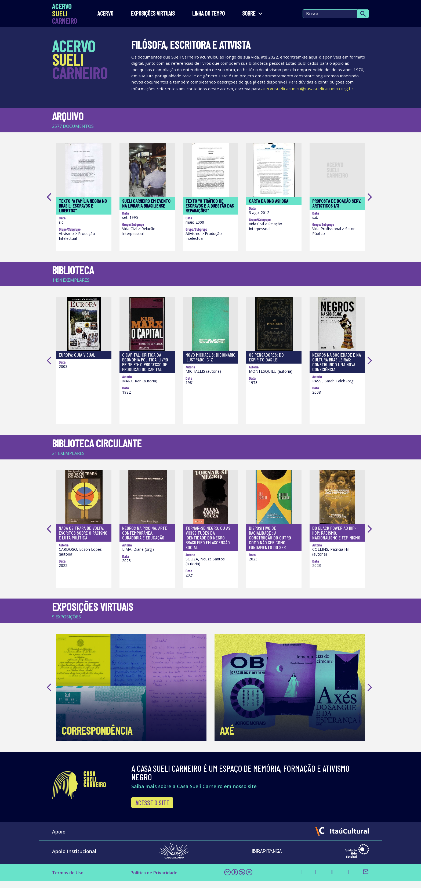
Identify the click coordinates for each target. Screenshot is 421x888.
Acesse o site (152, 810)
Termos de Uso (70, 879)
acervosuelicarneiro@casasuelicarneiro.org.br (177, 96)
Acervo (105, 13)
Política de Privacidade (157, 879)
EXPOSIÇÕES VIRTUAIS (153, 13)
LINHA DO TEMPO (208, 13)
